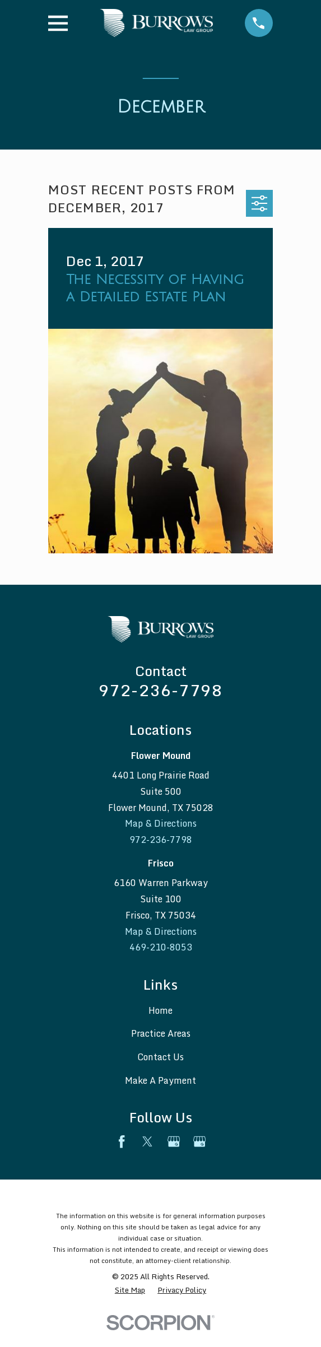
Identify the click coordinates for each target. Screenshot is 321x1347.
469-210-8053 (160, 947)
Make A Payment (160, 1080)
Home (160, 1010)
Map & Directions (161, 823)
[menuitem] (130, 1290)
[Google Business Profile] (174, 1141)
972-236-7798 (160, 690)
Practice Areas (160, 1033)
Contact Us (160, 1057)
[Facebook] (121, 1141)
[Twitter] (147, 1141)
